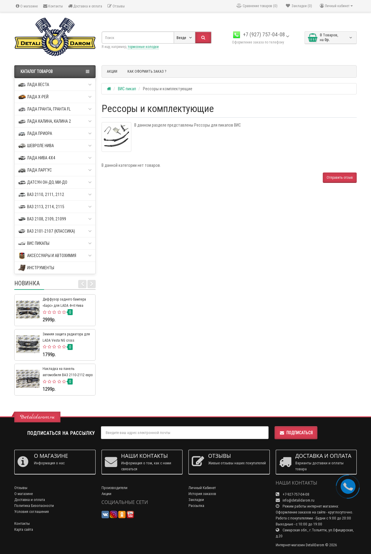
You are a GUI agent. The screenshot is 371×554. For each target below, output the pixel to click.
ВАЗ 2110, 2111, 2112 (55, 194)
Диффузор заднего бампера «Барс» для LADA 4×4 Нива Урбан (64, 305)
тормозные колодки (143, 46)
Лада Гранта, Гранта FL (55, 109)
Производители (114, 487)
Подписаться (296, 432)
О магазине (27, 6)
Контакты (53, 6)
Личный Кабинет (202, 487)
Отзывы (116, 6)
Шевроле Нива (55, 146)
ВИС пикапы (55, 243)
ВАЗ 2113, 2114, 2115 (55, 207)
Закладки (196, 499)
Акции (106, 493)
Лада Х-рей (55, 97)
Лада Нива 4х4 (55, 158)
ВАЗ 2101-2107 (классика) (55, 231)
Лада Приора (55, 133)
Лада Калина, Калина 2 (55, 121)
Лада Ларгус (55, 170)
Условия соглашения (31, 511)
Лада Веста (55, 84)
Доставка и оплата (85, 6)
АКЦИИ (112, 71)
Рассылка (196, 505)
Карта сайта (23, 529)
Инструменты (36, 268)
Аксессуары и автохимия (55, 255)
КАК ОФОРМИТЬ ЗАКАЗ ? (146, 71)
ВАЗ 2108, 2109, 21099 (55, 219)
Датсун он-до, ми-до (55, 182)
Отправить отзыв (340, 177)
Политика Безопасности (34, 505)
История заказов (202, 493)
